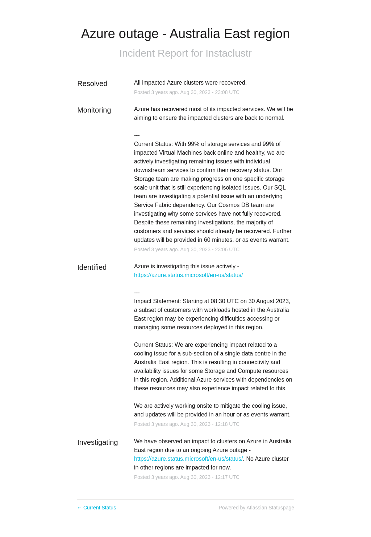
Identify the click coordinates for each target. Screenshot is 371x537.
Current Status (96, 507)
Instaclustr (228, 53)
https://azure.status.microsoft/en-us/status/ (188, 275)
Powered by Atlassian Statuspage (256, 507)
